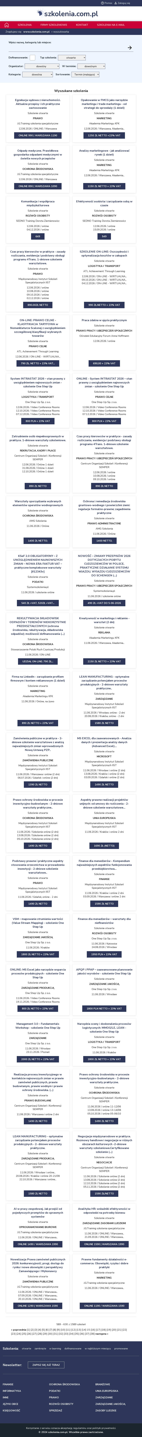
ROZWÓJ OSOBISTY (38, 215)
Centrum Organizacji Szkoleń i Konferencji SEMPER (37, 457)
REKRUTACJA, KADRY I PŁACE (38, 450)
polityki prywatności (104, 1428)
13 (78, 1329)
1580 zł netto (104, 723)
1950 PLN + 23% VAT (104, 954)
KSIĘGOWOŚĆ (11, 1410)
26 (29, 1333)
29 (44, 1333)
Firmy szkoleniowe (53, 25)
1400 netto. (104, 540)
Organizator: (16, 66)
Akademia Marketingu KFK (104, 123)
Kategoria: (15, 74)
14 (83, 1329)
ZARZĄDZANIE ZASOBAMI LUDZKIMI (104, 1223)
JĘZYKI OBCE (10, 1404)
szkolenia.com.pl (71, 13)
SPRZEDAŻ (55, 1410)
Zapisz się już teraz (46, 1365)
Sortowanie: (63, 74)
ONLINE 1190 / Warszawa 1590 (104, 1306)
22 (124, 1329)
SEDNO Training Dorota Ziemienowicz (37, 221)
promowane (121, 1348)
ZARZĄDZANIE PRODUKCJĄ (37, 988)
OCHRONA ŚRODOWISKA (37, 169)
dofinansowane (72, 1348)
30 (50, 1333)
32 (60, 1333)
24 (18, 1333)
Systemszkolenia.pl (38, 587)
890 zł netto (38, 486)
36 (81, 1333)
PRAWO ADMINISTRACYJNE (104, 523)
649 (38, 236)
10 (62, 1329)
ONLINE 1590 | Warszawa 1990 (104, 1244)
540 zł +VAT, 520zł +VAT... (37, 603)
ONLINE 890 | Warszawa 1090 (38, 186)
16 (92, 1329)
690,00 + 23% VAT (104, 363)
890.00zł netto (38, 305)
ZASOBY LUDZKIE (105, 1410)
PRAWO (38, 118)
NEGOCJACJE (104, 1162)
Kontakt (82, 25)
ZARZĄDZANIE (104, 699)
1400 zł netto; (38, 540)
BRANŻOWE (102, 1384)
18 (103, 1329)
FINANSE (104, 879)
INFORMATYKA (12, 1391)
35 (76, 1333)
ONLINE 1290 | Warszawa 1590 (38, 1306)
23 (13, 1333)
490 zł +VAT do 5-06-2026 (104, 603)
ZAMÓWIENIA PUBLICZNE (37, 760)
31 (55, 1333)
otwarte (26, 1348)
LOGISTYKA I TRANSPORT (104, 266)
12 (73, 1329)
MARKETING (104, 118)
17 (98, 1329)
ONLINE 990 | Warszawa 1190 (38, 135)
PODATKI (37, 582)
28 (39, 1333)
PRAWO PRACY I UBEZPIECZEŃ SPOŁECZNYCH (104, 330)
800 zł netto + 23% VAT (38, 1008)
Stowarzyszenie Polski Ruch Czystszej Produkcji (38, 649)
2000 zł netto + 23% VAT (37, 1059)
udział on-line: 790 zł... (37, 661)
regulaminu (79, 1428)
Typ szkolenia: (48, 57)
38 (92, 1333)
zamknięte (40, 1348)
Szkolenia (25, 25)
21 (119, 1329)
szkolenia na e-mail (111, 25)
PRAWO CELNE (38, 346)
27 (34, 1333)
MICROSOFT (104, 756)
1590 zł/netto (104, 1193)
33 (66, 1333)
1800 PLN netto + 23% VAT (104, 1008)
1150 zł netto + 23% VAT (104, 186)
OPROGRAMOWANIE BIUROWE (38, 1227)
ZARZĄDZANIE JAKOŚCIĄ (38, 937)
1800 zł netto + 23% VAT (37, 954)
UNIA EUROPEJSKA (104, 818)
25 (23, 1333)
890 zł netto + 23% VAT (38, 723)
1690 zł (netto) (104, 845)
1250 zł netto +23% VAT (104, 135)
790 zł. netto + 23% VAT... (38, 363)
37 (87, 1333)
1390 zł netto (37, 784)
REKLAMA (104, 632)
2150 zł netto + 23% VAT (104, 661)
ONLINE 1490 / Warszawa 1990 (38, 1244)
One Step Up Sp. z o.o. (37, 402)
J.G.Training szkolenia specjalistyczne (37, 123)
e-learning (55, 1348)
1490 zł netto (104, 784)
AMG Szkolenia (37, 521)
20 (114, 1329)
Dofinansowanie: (18, 57)
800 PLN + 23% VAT (38, 421)
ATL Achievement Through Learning (104, 271)
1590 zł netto (104, 903)
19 (108, 1329)
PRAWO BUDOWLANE (37, 1100)
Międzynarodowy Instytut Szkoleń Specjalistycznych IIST (37, 280)
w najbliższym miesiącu (98, 1348)
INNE (5, 1397)
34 (71, 1333)
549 (104, 236)
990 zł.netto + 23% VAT (104, 305)
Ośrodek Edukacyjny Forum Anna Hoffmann (104, 336)
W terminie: (69, 66)
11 (68, 1329)
